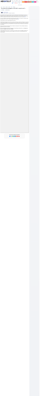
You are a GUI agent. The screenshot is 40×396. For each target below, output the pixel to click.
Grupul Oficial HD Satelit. (17, 313)
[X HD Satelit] (19, 3)
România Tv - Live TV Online (6, 365)
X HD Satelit (34, 89)
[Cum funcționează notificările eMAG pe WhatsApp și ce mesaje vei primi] (34, 26)
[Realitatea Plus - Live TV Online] (26, 366)
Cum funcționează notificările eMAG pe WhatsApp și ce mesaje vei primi (34, 22)
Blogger (25, 371)
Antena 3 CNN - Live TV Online (19, 359)
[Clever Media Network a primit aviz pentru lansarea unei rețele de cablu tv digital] (26, 333)
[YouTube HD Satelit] (16, 3)
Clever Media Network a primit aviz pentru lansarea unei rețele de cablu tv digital (20, 333)
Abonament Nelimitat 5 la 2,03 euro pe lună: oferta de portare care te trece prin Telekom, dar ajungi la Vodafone (20, 351)
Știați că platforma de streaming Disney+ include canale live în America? (6, 350)
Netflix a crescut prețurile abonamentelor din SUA (20, 342)
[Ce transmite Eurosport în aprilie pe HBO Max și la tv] (34, 34)
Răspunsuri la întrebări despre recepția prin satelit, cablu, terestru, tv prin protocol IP (8, 359)
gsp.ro (25, 16)
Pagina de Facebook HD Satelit (34, 79)
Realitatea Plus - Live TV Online (20, 365)
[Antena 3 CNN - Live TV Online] (26, 360)
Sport (16, 37)
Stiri (18, 37)
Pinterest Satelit (34, 91)
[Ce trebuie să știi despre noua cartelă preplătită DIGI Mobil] (12, 343)
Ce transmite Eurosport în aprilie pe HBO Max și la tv (34, 31)
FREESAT (33, 99)
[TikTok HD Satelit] (18, 3)
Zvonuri (21, 37)
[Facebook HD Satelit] (12, 3)
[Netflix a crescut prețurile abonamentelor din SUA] (26, 343)
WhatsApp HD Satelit (34, 84)
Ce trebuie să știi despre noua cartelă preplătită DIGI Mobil (6, 342)
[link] (7, 335)
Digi (7, 37)
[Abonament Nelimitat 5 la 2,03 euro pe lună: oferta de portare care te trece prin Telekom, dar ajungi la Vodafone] (26, 350)
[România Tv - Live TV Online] (12, 366)
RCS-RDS (13, 37)
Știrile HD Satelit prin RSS (34, 93)
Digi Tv (10, 37)
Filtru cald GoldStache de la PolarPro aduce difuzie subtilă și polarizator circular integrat (34, 13)
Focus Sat (36, 99)
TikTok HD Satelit (34, 87)
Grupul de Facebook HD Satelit (34, 82)
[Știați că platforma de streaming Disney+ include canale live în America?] (12, 350)
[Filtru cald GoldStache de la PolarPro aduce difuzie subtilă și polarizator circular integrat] (34, 17)
